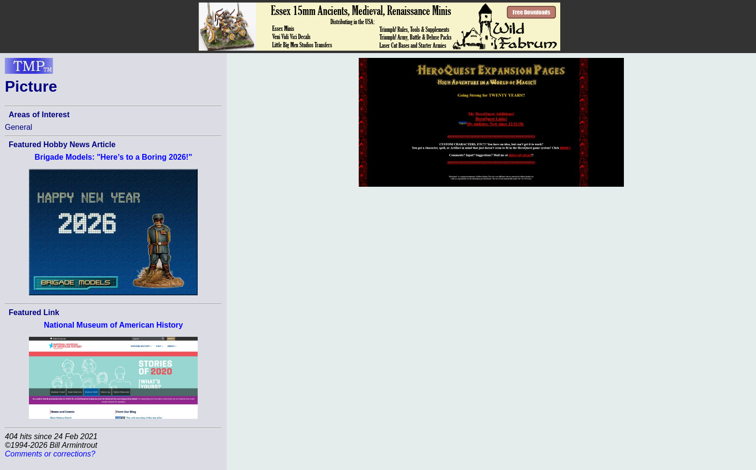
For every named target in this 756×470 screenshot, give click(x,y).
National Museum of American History (113, 325)
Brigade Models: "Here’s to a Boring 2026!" (113, 157)
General (18, 127)
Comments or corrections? (50, 454)
